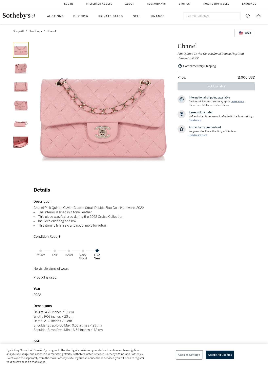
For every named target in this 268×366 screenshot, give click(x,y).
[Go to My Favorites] (248, 16)
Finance (157, 16)
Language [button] (249, 4)
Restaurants (156, 4)
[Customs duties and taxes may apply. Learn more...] (237, 101)
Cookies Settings (189, 355)
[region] (134, 355)
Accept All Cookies (220, 355)
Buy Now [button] (80, 16)
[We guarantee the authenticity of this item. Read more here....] (198, 135)
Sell (137, 16)
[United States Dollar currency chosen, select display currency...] (244, 33)
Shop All (18, 31)
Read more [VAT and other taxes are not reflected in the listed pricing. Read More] (195, 120)
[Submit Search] (236, 16)
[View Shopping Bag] (258, 16)
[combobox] (212, 16)
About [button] (129, 4)
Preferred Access (99, 4)
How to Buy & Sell (216, 4)
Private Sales (110, 16)
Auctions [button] (55, 16)
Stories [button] (184, 4)
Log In (68, 4)
